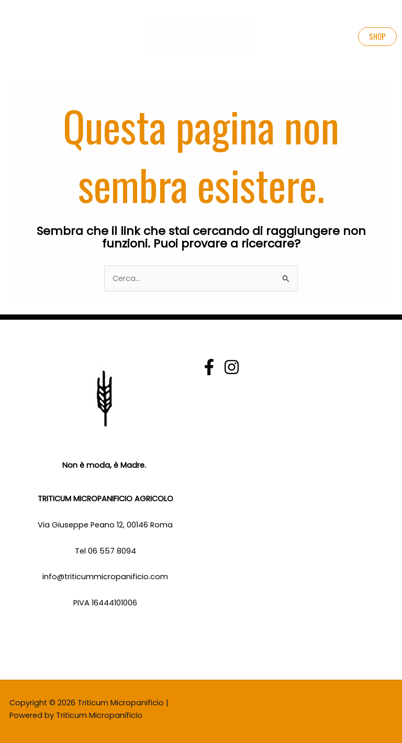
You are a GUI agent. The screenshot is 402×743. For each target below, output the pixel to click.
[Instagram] (232, 367)
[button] (377, 37)
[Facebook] (209, 367)
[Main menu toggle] (16, 37)
